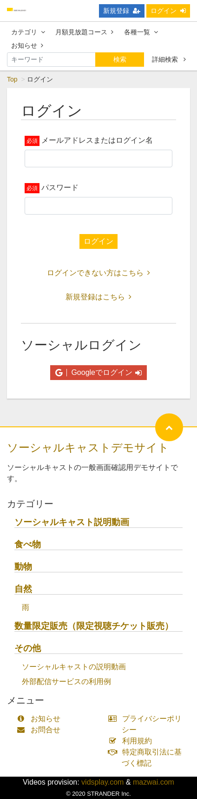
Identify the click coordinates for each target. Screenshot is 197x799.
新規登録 (121, 10)
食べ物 (27, 544)
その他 (27, 648)
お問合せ (40, 730)
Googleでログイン (98, 372)
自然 (23, 589)
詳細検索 (169, 59)
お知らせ (27, 45)
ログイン (168, 10)
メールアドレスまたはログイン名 (97, 140)
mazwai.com (153, 782)
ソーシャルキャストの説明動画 (74, 667)
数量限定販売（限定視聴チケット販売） (93, 626)
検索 (119, 59)
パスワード (60, 187)
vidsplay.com (102, 782)
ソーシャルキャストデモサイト (88, 447)
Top (12, 79)
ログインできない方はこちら (98, 273)
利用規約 (132, 741)
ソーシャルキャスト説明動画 (71, 522)
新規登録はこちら (98, 297)
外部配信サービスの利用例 (66, 681)
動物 (23, 566)
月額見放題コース (84, 32)
